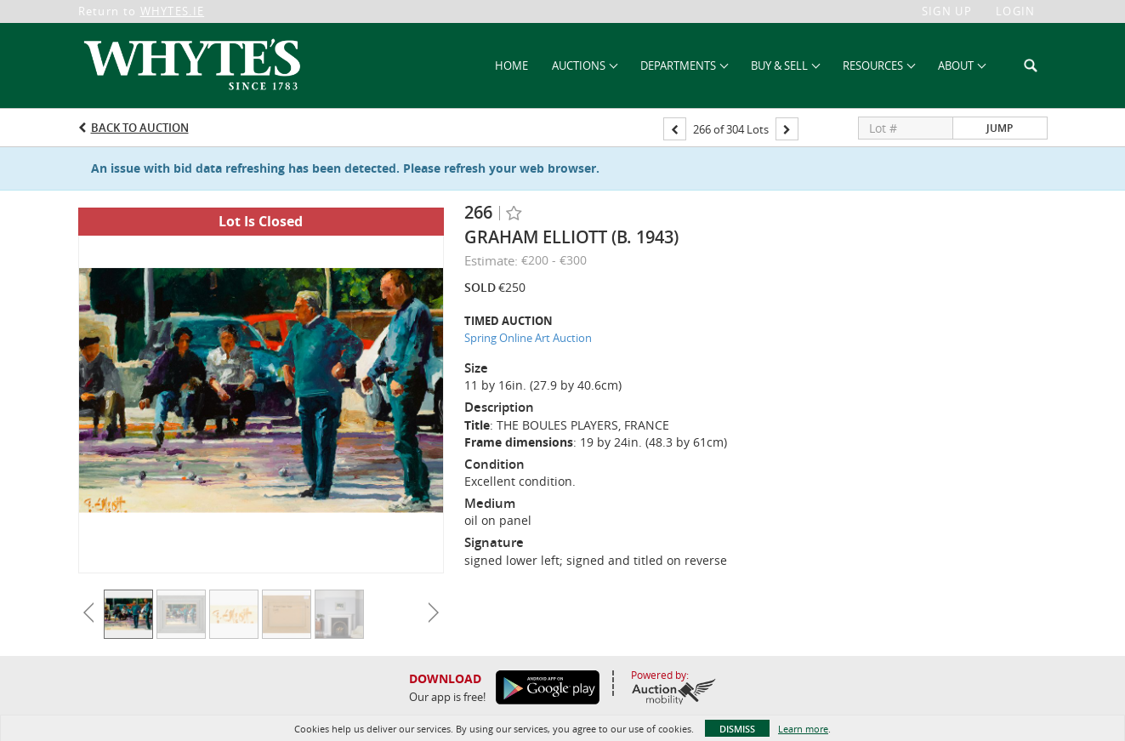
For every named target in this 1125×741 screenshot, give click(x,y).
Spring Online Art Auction (528, 337)
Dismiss (737, 728)
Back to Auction (140, 127)
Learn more (803, 728)
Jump (999, 128)
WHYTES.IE (172, 11)
